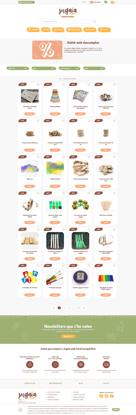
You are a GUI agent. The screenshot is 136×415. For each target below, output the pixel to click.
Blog (81, 383)
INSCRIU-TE (68, 336)
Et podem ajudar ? (27, 2)
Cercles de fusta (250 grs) (106, 180)
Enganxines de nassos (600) (30, 216)
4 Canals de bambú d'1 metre (55, 252)
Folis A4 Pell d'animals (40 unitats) (80, 107)
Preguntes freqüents (53, 399)
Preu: (34, 68)
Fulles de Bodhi (55, 179)
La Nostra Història (52, 394)
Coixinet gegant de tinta (81, 288)
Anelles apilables (55, 107)
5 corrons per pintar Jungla (80, 216)
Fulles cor (30, 179)
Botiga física (50, 397)
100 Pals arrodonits (105, 215)
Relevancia (12, 68)
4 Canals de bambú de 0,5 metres (30, 252)
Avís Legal (76, 392)
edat (47, 30)
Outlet (105, 30)
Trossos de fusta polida (80, 179)
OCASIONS (59, 30)
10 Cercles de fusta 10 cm (106, 143)
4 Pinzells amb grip (55, 288)
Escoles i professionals (53, 392)
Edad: (86, 68)
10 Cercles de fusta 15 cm (80, 143)
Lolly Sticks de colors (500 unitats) (106, 288)
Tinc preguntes (55, 383)
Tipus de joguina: (65, 68)
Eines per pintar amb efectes (55, 216)
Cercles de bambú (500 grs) (55, 143)
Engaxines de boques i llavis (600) (106, 252)
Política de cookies (78, 399)
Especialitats (75, 30)
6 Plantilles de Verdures (30, 288)
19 (79, 308)
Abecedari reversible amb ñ (29, 107)
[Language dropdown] (85, 2)
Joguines (34, 30)
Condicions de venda (79, 394)
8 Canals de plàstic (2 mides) (81, 252)
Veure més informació (79, 413)
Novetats (91, 30)
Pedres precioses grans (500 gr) (105, 107)
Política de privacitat (78, 397)
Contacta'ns (29, 383)
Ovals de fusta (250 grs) (30, 143)
